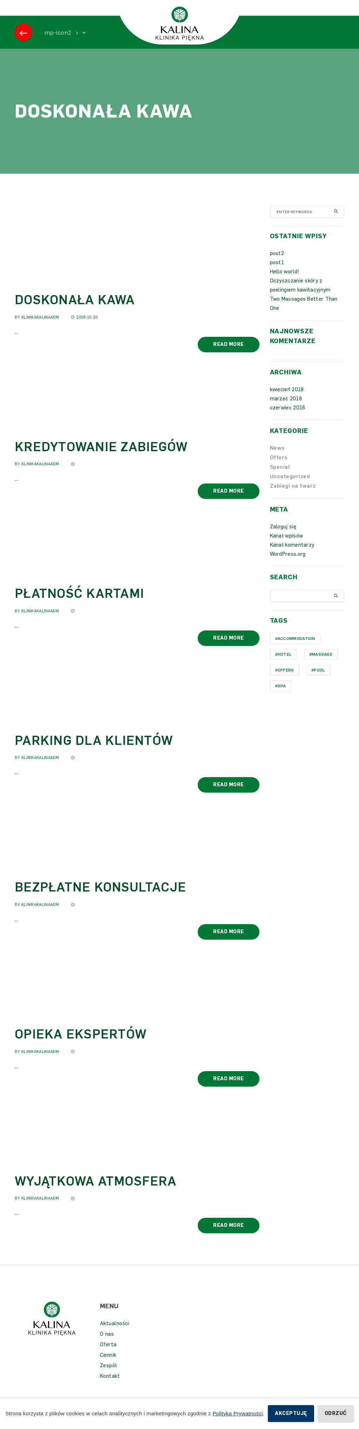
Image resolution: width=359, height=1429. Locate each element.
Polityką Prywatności (237, 1413)
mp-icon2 (58, 43)
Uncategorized (290, 487)
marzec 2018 (286, 409)
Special (280, 477)
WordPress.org (288, 564)
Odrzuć (336, 1413)
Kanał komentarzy (292, 555)
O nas (107, 1344)
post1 (277, 273)
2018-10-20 (84, 328)
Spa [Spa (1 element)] (282, 696)
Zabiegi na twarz (293, 496)
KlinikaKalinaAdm (40, 328)
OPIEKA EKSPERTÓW (81, 1044)
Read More (228, 355)
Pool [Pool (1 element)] (319, 680)
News (277, 458)
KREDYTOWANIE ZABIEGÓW (101, 457)
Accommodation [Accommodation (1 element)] (296, 649)
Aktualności (115, 1334)
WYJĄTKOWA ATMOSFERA (95, 1191)
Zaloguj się (283, 537)
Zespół (108, 1376)
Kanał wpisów (286, 546)
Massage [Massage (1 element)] (322, 664)
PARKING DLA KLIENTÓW (94, 751)
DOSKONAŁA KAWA (75, 310)
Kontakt (110, 1386)
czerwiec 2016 (287, 418)
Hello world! (284, 282)
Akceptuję (291, 1413)
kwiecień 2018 (287, 400)
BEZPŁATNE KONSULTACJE (100, 897)
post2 (277, 264)
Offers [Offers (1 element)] (286, 680)
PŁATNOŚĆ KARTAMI (79, 604)
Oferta (108, 1355)
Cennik (108, 1365)
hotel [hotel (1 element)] (285, 664)
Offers (278, 468)
